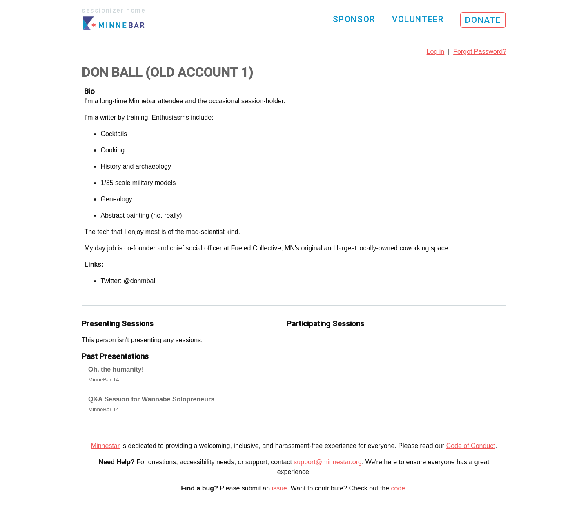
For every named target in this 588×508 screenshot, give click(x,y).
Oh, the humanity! (116, 369)
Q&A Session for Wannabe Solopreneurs (151, 399)
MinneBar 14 (103, 380)
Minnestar (105, 445)
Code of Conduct (470, 445)
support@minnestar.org (328, 462)
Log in (436, 51)
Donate (483, 20)
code (398, 488)
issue (279, 488)
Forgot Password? (479, 51)
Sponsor (354, 19)
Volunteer (417, 19)
